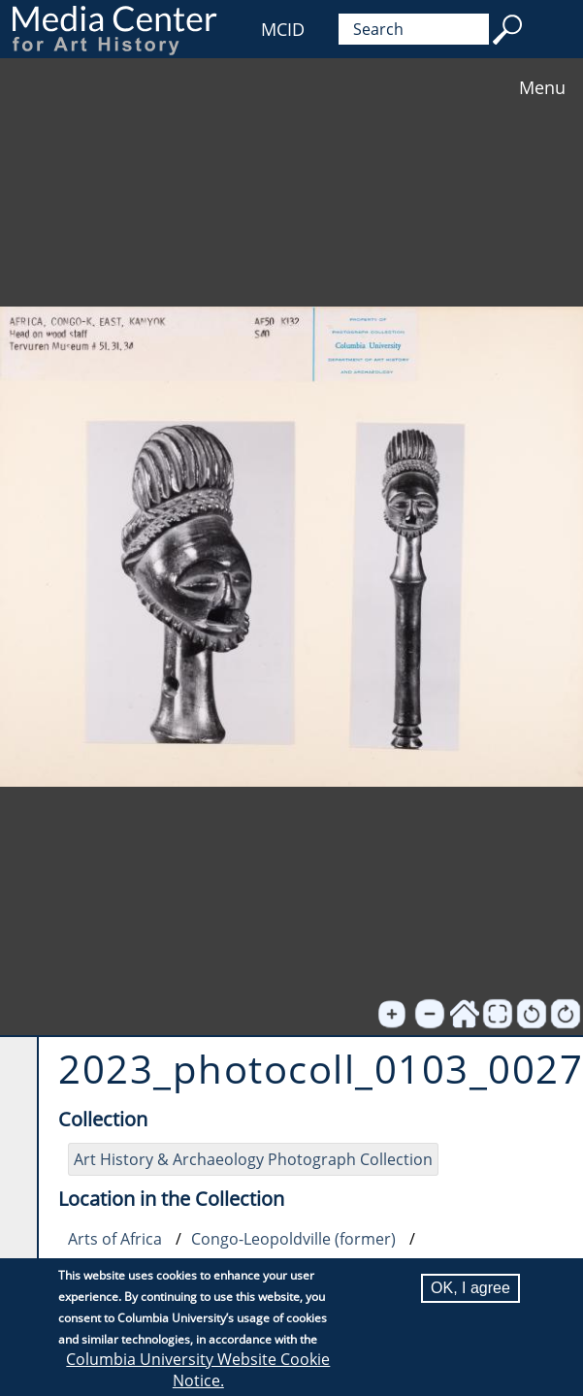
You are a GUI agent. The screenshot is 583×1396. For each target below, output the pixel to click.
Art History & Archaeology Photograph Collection (253, 1159)
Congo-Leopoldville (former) (293, 1239)
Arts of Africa (115, 1239)
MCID (283, 29)
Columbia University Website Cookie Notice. (198, 1369)
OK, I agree (470, 1288)
